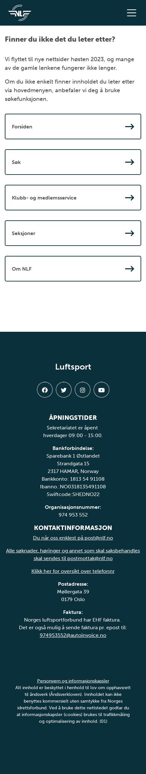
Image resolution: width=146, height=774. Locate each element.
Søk (73, 162)
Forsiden (73, 126)
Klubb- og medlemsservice (73, 197)
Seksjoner (73, 233)
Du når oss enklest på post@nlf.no (73, 538)
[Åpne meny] (133, 13)
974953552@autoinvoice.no (73, 635)
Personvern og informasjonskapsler (73, 681)
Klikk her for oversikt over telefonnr (73, 571)
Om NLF (73, 269)
